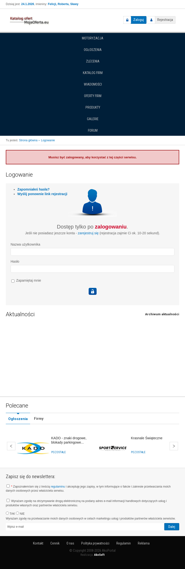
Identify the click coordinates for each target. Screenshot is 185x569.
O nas (70, 543)
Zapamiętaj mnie (26, 280)
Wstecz (11, 446)
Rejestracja (165, 20)
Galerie (93, 119)
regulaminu (58, 486)
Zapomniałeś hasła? (33, 189)
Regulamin (123, 543)
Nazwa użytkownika (25, 244)
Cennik (54, 543)
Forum (93, 130)
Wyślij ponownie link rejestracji (42, 194)
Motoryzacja (92, 38)
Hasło (15, 261)
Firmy (39, 418)
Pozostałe (58, 452)
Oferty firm (92, 96)
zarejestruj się (88, 233)
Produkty (93, 107)
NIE (20, 513)
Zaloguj (138, 20)
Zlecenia (92, 61)
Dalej (174, 446)
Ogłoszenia (93, 50)
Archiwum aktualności (162, 314)
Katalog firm (93, 73)
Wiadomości (93, 84)
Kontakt (38, 543)
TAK (10, 513)
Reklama (144, 543)
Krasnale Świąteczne (147, 438)
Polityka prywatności (95, 543)
